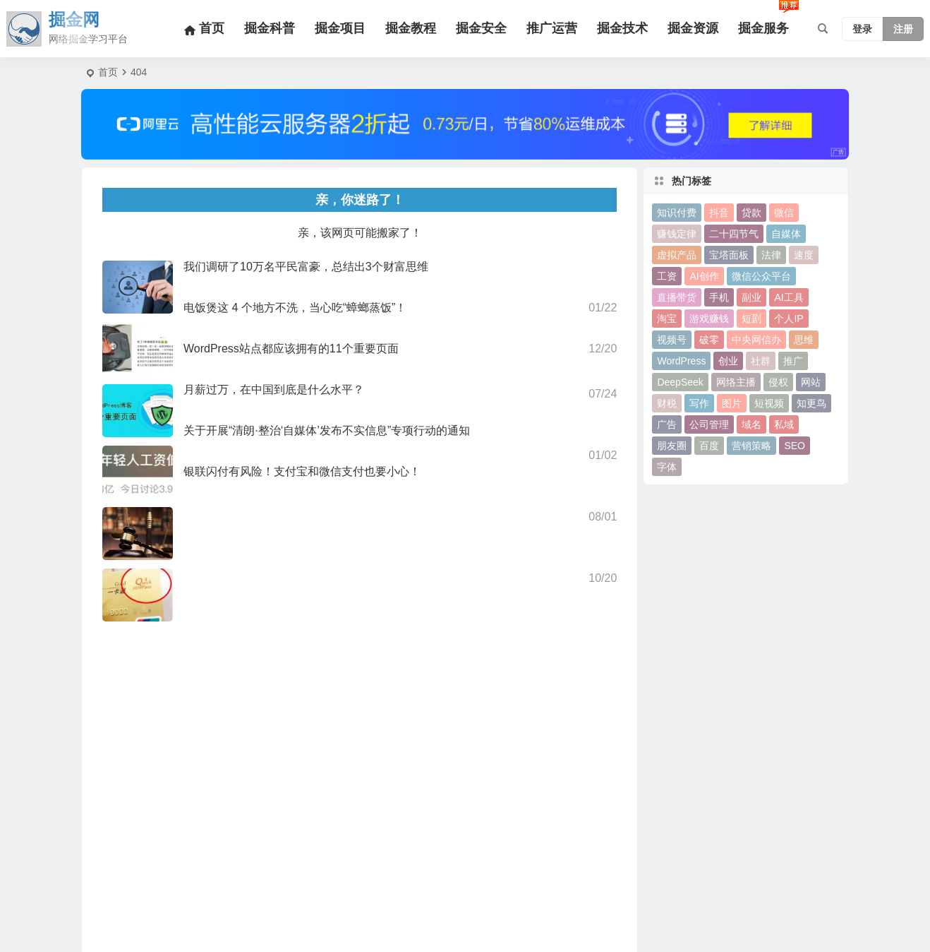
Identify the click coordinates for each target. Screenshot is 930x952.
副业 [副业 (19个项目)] (751, 297)
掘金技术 (622, 28)
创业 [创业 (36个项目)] (728, 361)
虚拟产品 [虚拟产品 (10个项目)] (676, 255)
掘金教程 (410, 28)
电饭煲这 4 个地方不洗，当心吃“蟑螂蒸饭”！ (294, 308)
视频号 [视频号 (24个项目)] (672, 339)
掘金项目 (340, 28)
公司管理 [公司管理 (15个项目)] (709, 424)
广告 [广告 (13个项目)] (667, 424)
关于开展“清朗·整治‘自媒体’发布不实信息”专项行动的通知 (326, 430)
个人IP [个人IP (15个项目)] (788, 318)
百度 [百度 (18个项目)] (709, 445)
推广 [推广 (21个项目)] (793, 361)
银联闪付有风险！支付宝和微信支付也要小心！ (302, 471)
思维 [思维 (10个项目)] (804, 339)
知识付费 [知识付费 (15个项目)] (676, 212)
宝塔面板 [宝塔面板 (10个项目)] (729, 255)
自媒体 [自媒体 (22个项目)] (786, 233)
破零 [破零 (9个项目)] (709, 339)
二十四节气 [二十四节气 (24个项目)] (734, 233)
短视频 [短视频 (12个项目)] (769, 403)
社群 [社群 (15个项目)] (761, 361)
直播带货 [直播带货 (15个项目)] (676, 297)
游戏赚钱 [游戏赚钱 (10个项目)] (709, 318)
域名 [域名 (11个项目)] (751, 424)
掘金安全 (481, 28)
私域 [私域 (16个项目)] (784, 424)
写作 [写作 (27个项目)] (699, 403)
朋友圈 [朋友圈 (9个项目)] (672, 445)
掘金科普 (269, 28)
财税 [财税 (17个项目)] (667, 403)
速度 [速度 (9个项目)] (804, 255)
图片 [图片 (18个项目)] (732, 403)
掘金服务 (763, 28)
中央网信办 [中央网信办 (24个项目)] (756, 339)
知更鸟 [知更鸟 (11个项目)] (811, 403)
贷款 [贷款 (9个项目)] (751, 212)
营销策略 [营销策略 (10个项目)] (751, 445)
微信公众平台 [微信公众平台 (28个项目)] (761, 276)
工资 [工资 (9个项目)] (667, 276)
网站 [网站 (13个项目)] (811, 382)
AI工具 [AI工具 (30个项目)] (788, 297)
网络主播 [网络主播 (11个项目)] (736, 382)
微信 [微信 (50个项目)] (784, 212)
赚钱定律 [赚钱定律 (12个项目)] (676, 233)
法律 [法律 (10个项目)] (771, 255)
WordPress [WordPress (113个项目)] (681, 361)
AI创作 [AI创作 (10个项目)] (703, 276)
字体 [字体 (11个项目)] (667, 466)
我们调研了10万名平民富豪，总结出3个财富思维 (305, 267)
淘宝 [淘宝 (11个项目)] (667, 318)
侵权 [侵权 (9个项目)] (778, 382)
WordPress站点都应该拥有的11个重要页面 (291, 349)
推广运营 (551, 28)
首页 (108, 72)
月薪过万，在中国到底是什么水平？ (273, 389)
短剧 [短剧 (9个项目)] (751, 318)
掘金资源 (693, 28)
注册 (903, 29)
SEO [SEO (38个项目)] (794, 445)
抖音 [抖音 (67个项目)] (719, 212)
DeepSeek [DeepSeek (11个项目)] (680, 382)
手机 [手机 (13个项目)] (719, 297)
